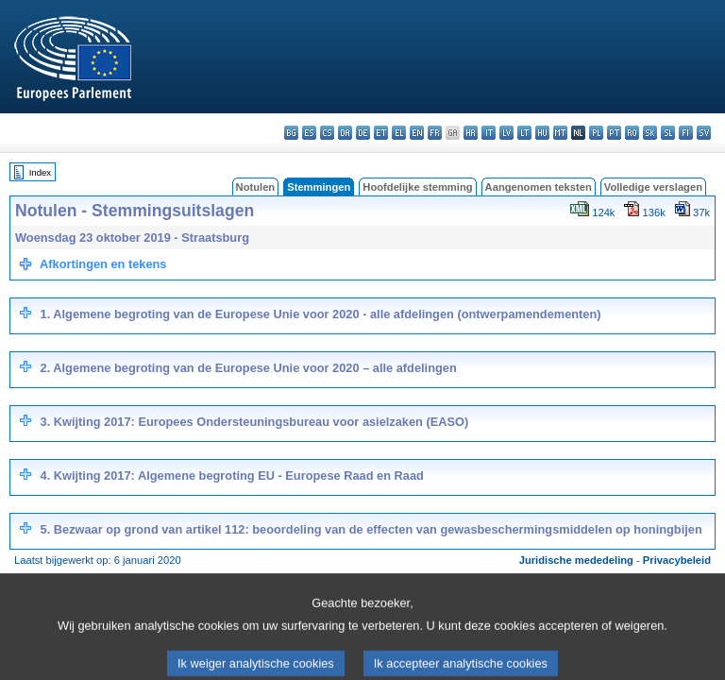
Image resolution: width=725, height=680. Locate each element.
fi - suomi (686, 133)
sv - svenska (704, 133)
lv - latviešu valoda (506, 133)
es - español (309, 133)
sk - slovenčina (650, 133)
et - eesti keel (381, 133)
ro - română (632, 133)
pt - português (614, 133)
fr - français (435, 133)
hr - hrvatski (471, 133)
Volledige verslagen (653, 187)
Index (40, 172)
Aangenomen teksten (538, 187)
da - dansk (345, 133)
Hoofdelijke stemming (417, 187)
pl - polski (596, 133)
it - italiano (488, 133)
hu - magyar (542, 133)
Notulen (256, 187)
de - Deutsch (363, 133)
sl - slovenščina (668, 133)
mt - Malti (560, 133)
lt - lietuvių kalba (524, 133)
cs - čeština (327, 133)
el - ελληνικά (399, 133)
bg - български (291, 133)
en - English (417, 133)
